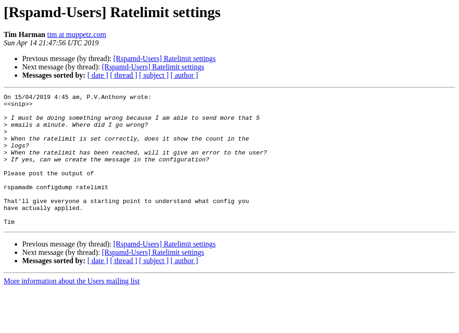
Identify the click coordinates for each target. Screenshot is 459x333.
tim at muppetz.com (76, 34)
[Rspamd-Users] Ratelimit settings (164, 58)
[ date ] (97, 75)
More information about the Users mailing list (72, 307)
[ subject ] (154, 75)
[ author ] (184, 75)
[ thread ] (123, 75)
